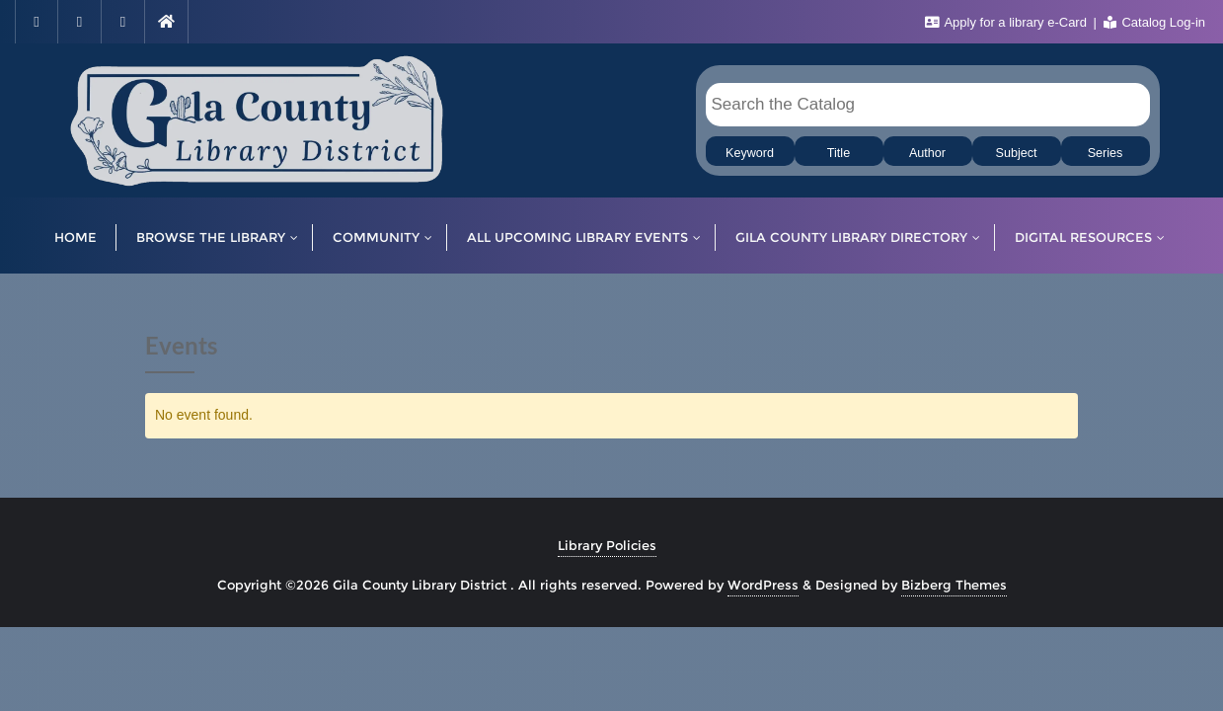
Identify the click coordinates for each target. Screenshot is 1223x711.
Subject (1015, 153)
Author (927, 153)
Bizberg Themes (954, 584)
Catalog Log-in (1154, 22)
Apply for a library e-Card (1008, 22)
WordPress (763, 584)
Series (1105, 153)
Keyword (750, 153)
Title (838, 153)
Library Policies (607, 545)
